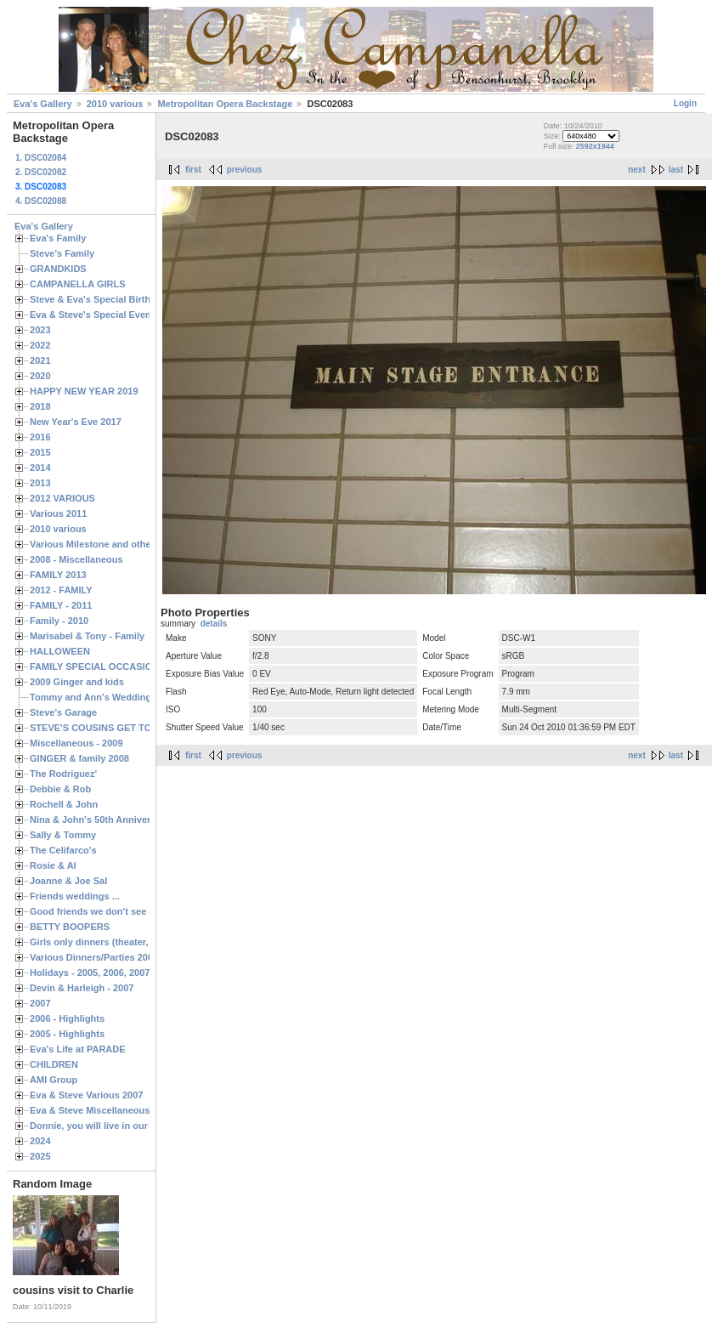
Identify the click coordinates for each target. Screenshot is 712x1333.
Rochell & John (64, 804)
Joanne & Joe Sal (68, 881)
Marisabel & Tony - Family (87, 636)
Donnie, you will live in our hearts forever (121, 1125)
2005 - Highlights (67, 1034)
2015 (40, 452)
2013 (40, 483)
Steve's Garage (63, 712)
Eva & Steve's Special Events (95, 314)
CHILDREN (54, 1064)
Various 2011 (58, 513)
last (676, 169)
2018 (40, 406)
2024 (40, 1141)
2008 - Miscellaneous (76, 559)
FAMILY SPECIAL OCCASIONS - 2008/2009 (124, 666)
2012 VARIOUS (62, 498)
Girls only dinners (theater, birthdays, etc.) (124, 942)
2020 (40, 376)
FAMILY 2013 (58, 575)
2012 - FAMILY (61, 590)
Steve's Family (62, 253)
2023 (40, 330)
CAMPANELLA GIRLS (78, 284)
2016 (40, 437)
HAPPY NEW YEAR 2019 (84, 391)
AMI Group (53, 1080)
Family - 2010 (59, 620)
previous (245, 169)
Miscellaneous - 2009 (76, 743)
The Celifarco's (63, 850)
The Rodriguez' (63, 774)
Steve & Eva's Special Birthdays (101, 299)
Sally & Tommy (63, 835)
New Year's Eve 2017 (75, 422)
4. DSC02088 (40, 201)
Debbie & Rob (60, 789)
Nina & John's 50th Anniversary (100, 819)
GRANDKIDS (58, 269)
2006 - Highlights (67, 1018)
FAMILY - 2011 (61, 605)
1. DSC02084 (40, 157)
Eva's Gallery (43, 104)
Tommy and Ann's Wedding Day (100, 697)
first (193, 169)
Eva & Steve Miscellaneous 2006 (101, 1110)
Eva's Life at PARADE (78, 1049)
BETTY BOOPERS (70, 927)
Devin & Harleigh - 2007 (81, 988)
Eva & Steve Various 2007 (87, 1095)
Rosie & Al (53, 865)
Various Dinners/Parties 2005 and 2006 (115, 957)
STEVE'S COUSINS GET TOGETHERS (113, 728)
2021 (40, 360)
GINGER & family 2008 (79, 758)
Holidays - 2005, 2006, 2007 (90, 972)
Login (685, 103)
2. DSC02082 (40, 172)
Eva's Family (58, 238)
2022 (40, 345)
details (214, 623)
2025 (40, 1156)
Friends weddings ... (75, 896)
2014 (40, 467)
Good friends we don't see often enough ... (124, 911)
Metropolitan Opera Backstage (224, 104)
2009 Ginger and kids (77, 682)
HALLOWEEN (60, 651)
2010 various (115, 104)
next (637, 169)
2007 (40, 1003)
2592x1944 (595, 146)
